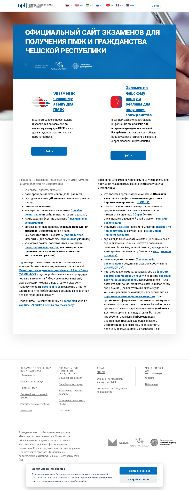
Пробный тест (28, 387)
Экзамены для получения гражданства (112, 390)
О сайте (149, 377)
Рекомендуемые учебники (35, 404)
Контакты (26, 410)
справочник (68, 239)
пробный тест (74, 235)
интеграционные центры (42, 247)
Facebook (68, 301)
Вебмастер (151, 384)
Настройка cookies (138, 479)
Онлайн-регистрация (32, 381)
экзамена (123, 226)
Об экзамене (27, 375)
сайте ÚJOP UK (113, 267)
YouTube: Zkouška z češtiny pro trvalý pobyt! (47, 305)
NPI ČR (101, 372)
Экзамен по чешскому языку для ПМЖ (110, 380)
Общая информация (70, 377)
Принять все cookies (138, 471)
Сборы (137, 214)
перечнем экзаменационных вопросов (129, 296)
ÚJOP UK (142, 202)
